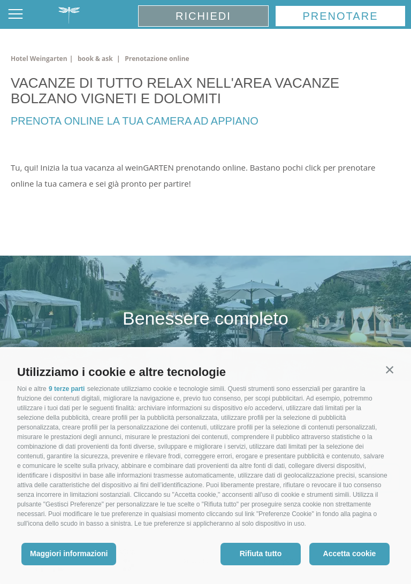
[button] (389, 369)
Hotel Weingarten (39, 58)
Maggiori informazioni (69, 553)
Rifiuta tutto (261, 553)
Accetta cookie (349, 553)
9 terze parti (67, 389)
